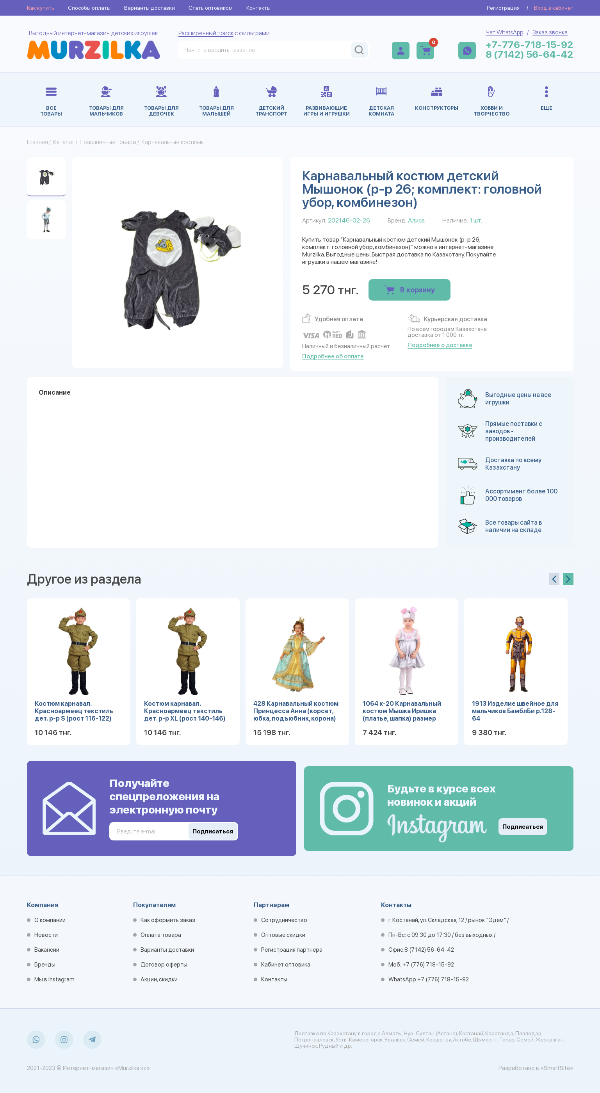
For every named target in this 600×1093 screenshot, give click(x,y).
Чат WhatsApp (504, 32)
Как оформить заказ (168, 920)
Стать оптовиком (211, 8)
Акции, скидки (159, 979)
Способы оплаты (89, 8)
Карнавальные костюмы (173, 142)
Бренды (44, 964)
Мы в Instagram (54, 979)
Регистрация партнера (291, 949)
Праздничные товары (108, 142)
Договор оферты (164, 964)
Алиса (416, 220)
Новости (46, 934)
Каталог (64, 142)
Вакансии (46, 949)
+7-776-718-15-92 (529, 45)
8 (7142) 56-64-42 (529, 54)
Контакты (258, 8)
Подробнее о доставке (440, 345)
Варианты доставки (149, 8)
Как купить (40, 8)
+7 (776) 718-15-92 (428, 964)
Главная (37, 142)
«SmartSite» (556, 1068)
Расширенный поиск (205, 33)
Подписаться (522, 826)
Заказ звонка (550, 32)
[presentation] (554, 579)
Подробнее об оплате (333, 356)
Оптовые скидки (283, 934)
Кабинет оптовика (285, 964)
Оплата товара (161, 934)
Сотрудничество (284, 920)
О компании (50, 920)
